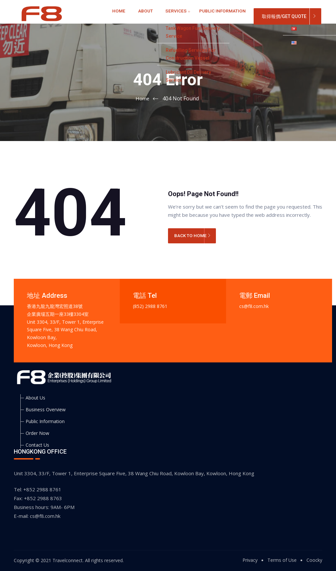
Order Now (37, 433)
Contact (243, 16)
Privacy (250, 560)
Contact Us (37, 445)
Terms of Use (282, 560)
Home (121, 16)
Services (165, 16)
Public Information (204, 16)
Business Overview (46, 409)
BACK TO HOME (192, 236)
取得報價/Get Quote (284, 16)
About (141, 16)
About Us (35, 398)
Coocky (314, 560)
